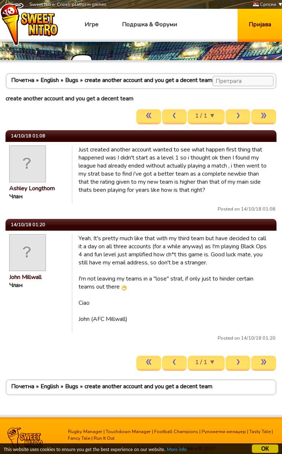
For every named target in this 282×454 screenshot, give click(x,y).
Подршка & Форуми (149, 25)
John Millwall (25, 277)
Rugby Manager (85, 431)
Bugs (71, 80)
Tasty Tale (260, 431)
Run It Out (104, 438)
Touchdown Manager (128, 431)
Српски (264, 4)
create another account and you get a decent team (148, 80)
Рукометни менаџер (224, 431)
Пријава (260, 25)
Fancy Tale (79, 438)
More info (177, 450)
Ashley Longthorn (32, 188)
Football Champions (176, 431)
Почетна (22, 80)
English (49, 80)
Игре (91, 25)
